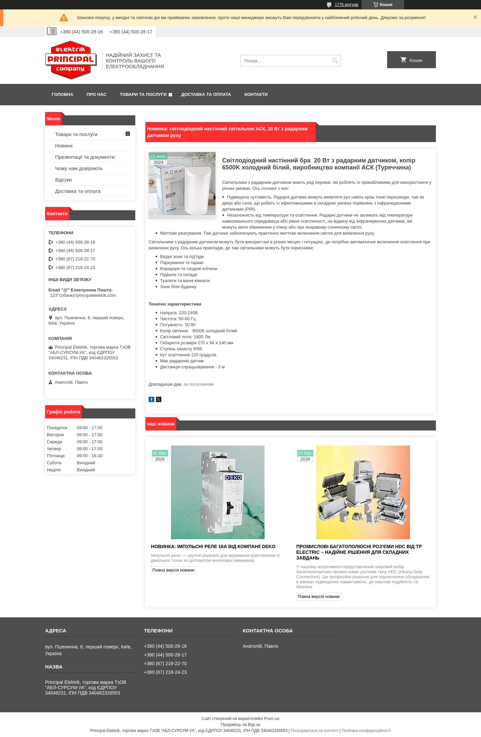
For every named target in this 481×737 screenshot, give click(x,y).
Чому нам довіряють (79, 168)
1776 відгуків (346, 4)
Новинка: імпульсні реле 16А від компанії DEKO (213, 546)
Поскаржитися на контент (314, 730)
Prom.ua (271, 718)
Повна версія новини (173, 570)
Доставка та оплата (206, 94)
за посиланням (199, 384)
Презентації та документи (85, 157)
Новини (63, 145)
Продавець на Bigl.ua (240, 724)
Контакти (256, 94)
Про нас (96, 94)
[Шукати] (335, 61)
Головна (62, 94)
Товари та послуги (143, 94)
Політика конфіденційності (366, 730)
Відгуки (63, 179)
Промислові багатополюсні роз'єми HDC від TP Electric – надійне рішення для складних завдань (359, 552)
